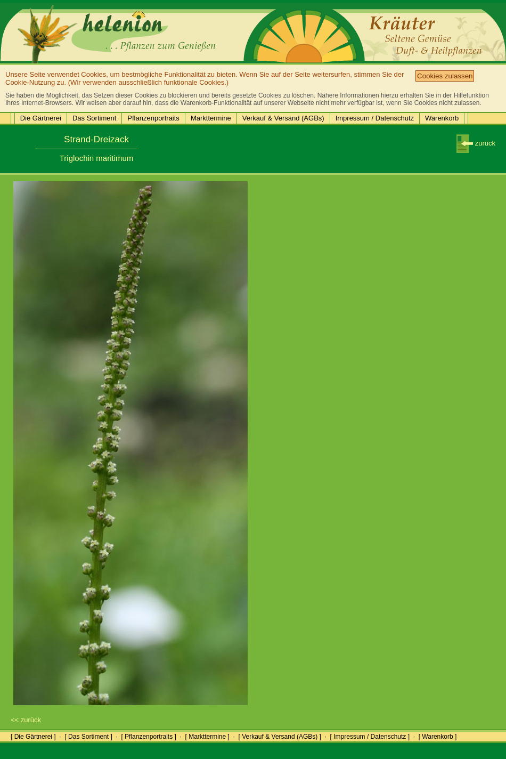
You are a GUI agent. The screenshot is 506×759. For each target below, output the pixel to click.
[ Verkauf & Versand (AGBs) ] (280, 736)
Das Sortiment (94, 118)
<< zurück (26, 720)
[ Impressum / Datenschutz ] (370, 736)
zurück (475, 143)
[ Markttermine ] (207, 736)
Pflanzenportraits (153, 118)
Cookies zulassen (444, 76)
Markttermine (211, 118)
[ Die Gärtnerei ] (33, 736)
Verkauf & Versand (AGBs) (283, 118)
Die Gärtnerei (40, 118)
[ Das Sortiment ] (88, 736)
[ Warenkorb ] (438, 736)
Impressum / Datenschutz (375, 118)
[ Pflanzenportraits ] (148, 736)
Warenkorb (442, 118)
